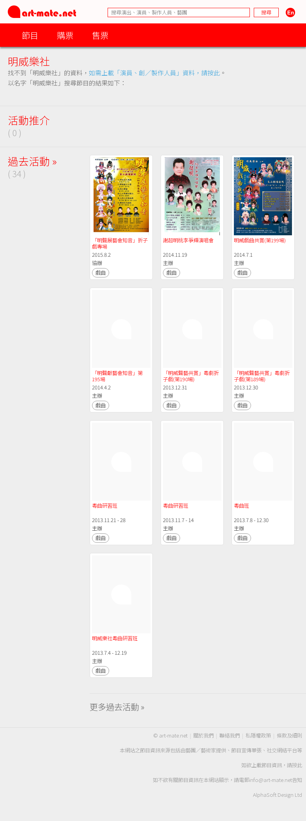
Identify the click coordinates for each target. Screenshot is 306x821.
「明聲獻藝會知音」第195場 (117, 376)
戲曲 (101, 272)
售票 (100, 35)
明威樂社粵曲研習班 (115, 638)
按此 (297, 765)
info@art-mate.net (270, 780)
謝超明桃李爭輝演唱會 (188, 240)
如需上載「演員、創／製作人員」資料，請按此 (154, 72)
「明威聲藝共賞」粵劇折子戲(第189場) (262, 376)
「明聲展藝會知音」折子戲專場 (120, 243)
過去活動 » (32, 161)
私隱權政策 (258, 735)
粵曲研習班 (104, 505)
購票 (65, 35)
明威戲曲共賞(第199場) (260, 240)
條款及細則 (289, 735)
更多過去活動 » (117, 706)
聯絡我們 (229, 735)
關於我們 (203, 735)
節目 (30, 35)
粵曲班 (241, 505)
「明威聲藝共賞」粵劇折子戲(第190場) (191, 376)
